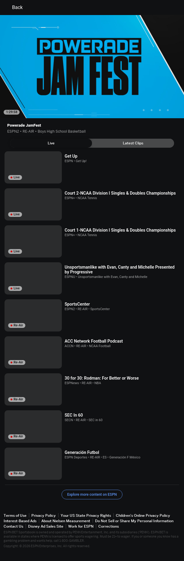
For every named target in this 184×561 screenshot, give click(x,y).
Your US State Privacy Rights (86, 515)
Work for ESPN (81, 526)
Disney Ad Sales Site (45, 526)
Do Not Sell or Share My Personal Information (134, 521)
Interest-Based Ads (20, 521)
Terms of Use (15, 515)
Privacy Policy (43, 515)
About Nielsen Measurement (65, 521)
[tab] (51, 143)
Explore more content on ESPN (92, 494)
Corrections (108, 526)
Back (14, 7)
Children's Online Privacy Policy (143, 515)
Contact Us (13, 526)
